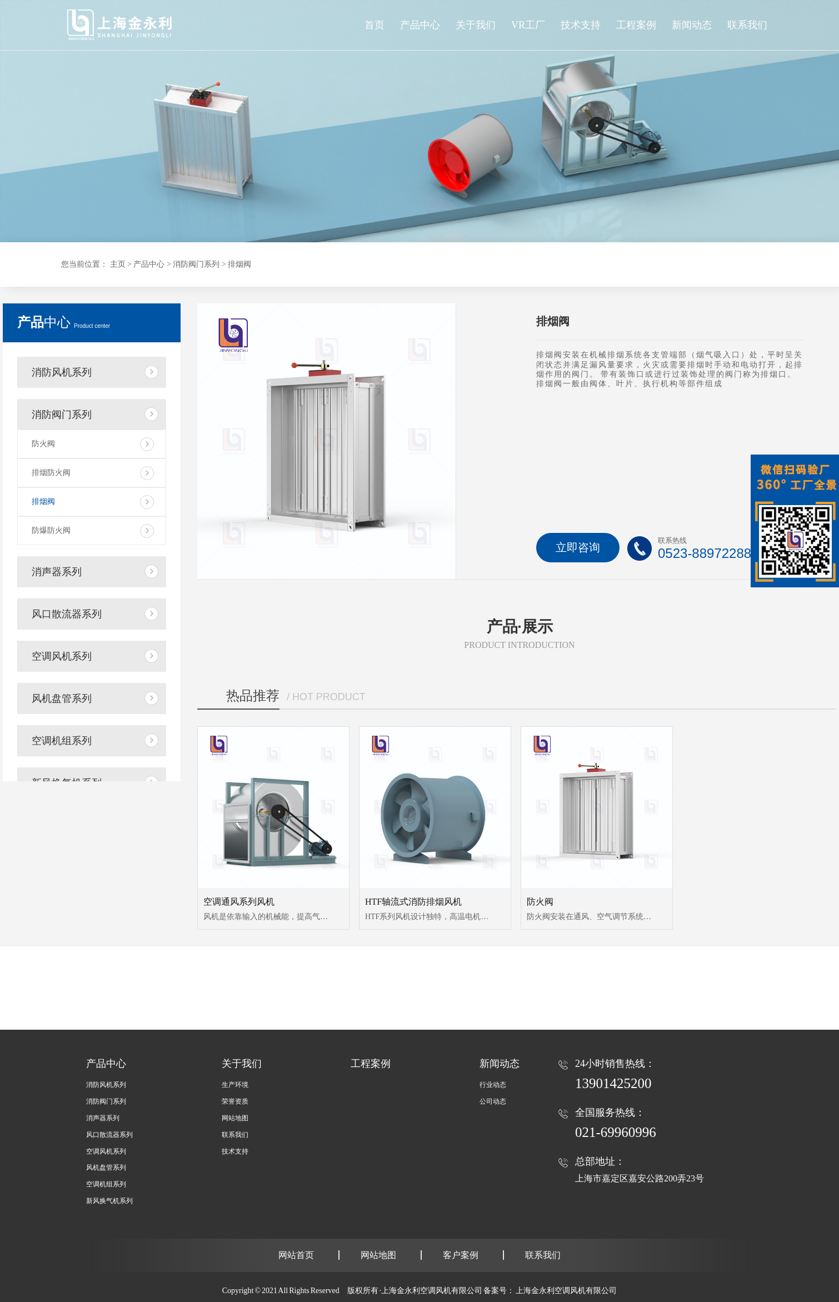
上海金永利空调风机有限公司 (566, 1290)
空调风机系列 (62, 656)
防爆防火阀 (51, 530)
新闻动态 (500, 1063)
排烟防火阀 (51, 472)
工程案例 (371, 1063)
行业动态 (493, 1085)
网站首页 (296, 1255)
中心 (63, 322)
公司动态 (493, 1101)
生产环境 (235, 1085)
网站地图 (235, 1118)
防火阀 (43, 444)
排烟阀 (239, 264)
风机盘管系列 (62, 698)
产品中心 (420, 25)
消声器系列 (57, 571)
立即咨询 (578, 547)
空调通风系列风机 (238, 901)
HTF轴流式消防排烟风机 (413, 901)
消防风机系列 (62, 372)
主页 (118, 264)
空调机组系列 (62, 740)
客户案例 (460, 1255)
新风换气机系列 (109, 1201)
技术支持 (235, 1151)
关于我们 (242, 1063)
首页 (374, 25)
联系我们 (235, 1135)
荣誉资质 (235, 1101)
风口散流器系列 (67, 614)
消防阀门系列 (196, 264)
